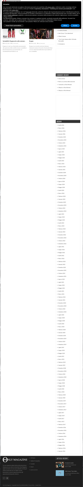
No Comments (15, 43)
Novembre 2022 (62, 237)
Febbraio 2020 (62, 329)
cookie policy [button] (15, 10)
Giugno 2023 (61, 217)
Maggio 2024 (61, 187)
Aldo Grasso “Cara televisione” (65, 33)
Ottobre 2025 (61, 143)
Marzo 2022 (61, 258)
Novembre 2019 (62, 338)
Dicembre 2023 (62, 202)
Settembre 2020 (62, 312)
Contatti (32, 464)
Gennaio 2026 (61, 134)
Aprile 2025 (61, 160)
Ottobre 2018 (61, 374)
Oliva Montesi (68, 84)
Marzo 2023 (61, 226)
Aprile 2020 (61, 323)
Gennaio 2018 (61, 397)
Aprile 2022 (61, 255)
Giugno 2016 (61, 442)
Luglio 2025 (61, 151)
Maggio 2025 (61, 157)
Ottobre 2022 (61, 240)
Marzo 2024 (61, 193)
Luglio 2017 (61, 412)
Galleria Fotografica (35, 461)
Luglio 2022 (61, 246)
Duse (63, 78)
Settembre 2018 (62, 377)
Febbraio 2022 (62, 261)
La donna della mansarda (69, 81)
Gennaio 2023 (61, 232)
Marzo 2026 (61, 128)
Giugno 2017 (61, 415)
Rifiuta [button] (65, 25)
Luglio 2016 (61, 439)
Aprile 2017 (61, 418)
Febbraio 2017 (62, 424)
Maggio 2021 (61, 288)
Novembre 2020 (62, 306)
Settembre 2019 (62, 344)
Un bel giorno (61, 44)
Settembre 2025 (62, 146)
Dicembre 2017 (62, 400)
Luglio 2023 (61, 214)
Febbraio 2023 (62, 229)
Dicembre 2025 (62, 137)
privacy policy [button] (51, 7)
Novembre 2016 (62, 430)
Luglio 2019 (61, 347)
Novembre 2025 (62, 140)
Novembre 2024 (62, 175)
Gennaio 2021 (61, 300)
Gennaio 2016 (61, 451)
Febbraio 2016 (62, 448)
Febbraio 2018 (62, 395)
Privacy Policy (31, 485)
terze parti (28, 12)
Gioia (59, 78)
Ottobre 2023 (61, 208)
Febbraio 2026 (62, 131)
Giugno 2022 (61, 249)
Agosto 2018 (61, 380)
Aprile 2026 (61, 125)
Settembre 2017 (62, 409)
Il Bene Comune (62, 36)
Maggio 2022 (61, 252)
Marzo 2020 (61, 326)
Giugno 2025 (61, 154)
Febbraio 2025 (62, 166)
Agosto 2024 (61, 181)
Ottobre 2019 (61, 341)
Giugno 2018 (61, 383)
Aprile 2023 (61, 223)
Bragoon (31, 41)
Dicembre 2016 (62, 427)
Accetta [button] (75, 25)
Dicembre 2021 (62, 267)
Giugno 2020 (61, 317)
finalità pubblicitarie (13, 15)
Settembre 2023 (62, 211)
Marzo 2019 (61, 359)
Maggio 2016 (61, 445)
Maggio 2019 (61, 353)
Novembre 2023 (62, 205)
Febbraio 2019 (62, 362)
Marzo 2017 (61, 421)
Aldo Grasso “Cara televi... (71, 471)
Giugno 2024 (61, 184)
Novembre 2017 (62, 403)
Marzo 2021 (61, 294)
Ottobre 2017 (61, 406)
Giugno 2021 (61, 285)
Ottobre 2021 (61, 273)
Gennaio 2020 (61, 332)
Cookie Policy (38, 485)
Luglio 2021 (61, 282)
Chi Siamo (32, 458)
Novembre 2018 (62, 371)
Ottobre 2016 (61, 433)
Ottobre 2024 (61, 178)
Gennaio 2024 (61, 199)
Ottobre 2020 (61, 309)
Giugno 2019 (61, 350)
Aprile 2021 (61, 291)
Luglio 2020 (61, 315)
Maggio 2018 (61, 386)
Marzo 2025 (61, 163)
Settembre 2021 (62, 276)
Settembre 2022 (62, 243)
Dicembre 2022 (62, 234)
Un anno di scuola (62, 30)
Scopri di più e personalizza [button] (13, 25)
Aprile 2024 (61, 190)
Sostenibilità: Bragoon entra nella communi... (14, 41)
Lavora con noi (33, 469)
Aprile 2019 (61, 356)
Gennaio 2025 (61, 169)
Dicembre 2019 (62, 335)
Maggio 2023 (61, 220)
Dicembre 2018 (62, 368)
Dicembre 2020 (62, 303)
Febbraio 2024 (62, 196)
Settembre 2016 (62, 436)
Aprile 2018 (61, 389)
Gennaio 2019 (61, 365)
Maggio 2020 (61, 320)
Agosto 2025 (61, 149)
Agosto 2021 (61, 279)
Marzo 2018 (61, 392)
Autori (32, 466)
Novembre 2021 (62, 270)
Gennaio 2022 (61, 264)
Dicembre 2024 (62, 172)
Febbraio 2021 (62, 297)
